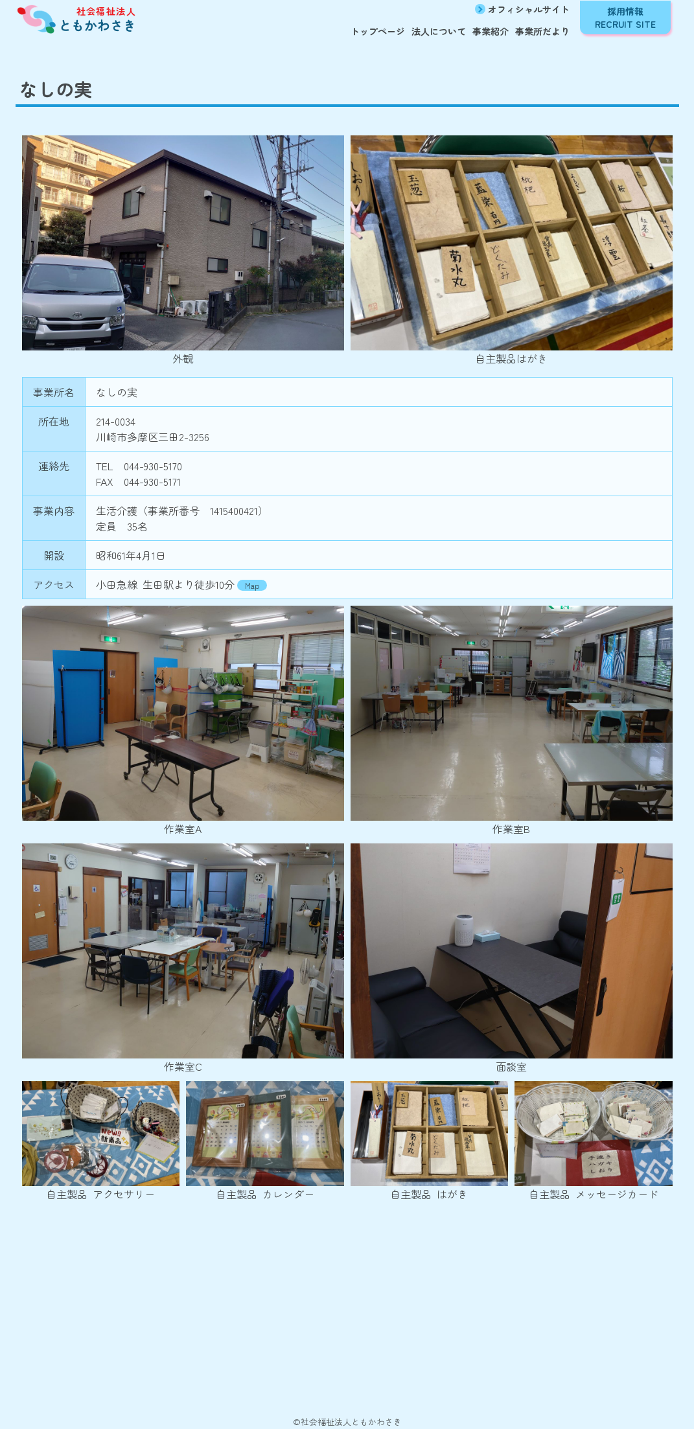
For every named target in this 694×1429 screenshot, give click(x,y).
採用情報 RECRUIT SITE (625, 17)
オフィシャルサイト (529, 9)
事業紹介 (490, 31)
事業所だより (542, 31)
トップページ (378, 31)
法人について (438, 31)
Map (252, 585)
